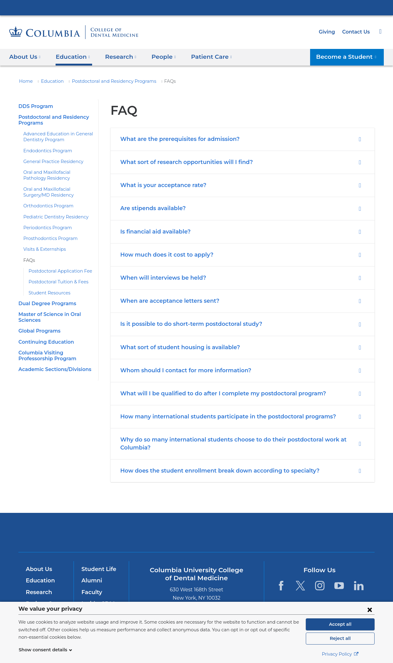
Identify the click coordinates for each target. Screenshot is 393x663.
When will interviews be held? (159, 278)
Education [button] (71, 56)
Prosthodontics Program (47, 238)
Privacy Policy (340, 654)
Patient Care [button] (203, 56)
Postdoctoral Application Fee (56, 271)
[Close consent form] (370, 609)
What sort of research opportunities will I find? (181, 162)
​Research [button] (117, 56)
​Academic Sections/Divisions (52, 369)
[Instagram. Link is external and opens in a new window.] (320, 586)
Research (38, 592)
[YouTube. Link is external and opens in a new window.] (339, 586)
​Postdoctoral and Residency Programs (104, 81)
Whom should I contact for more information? (180, 370)
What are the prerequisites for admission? (175, 139)
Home (25, 81)
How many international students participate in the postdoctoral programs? (219, 416)
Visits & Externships (42, 249)
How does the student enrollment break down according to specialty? (211, 471)
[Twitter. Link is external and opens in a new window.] (300, 586)
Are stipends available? (151, 208)
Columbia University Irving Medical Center (196, 7)
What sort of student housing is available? (176, 347)
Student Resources (47, 292)
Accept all (340, 624)
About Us (38, 569)
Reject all (340, 638)
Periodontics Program (44, 227)
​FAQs (28, 260)
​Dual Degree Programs (45, 303)
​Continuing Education (43, 342)
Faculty (91, 592)
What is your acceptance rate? (160, 185)
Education (49, 81)
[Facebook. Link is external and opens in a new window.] (281, 586)
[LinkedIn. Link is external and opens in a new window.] (359, 586)
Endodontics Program (44, 150)
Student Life (97, 569)
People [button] (158, 56)
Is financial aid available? (153, 232)
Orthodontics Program (45, 205)
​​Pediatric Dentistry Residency (52, 216)
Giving (329, 31)
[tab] (243, 139)
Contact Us (357, 31)
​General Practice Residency (50, 161)
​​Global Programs (38, 330)
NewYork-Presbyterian (196, 536)
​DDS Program (34, 106)
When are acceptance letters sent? (165, 301)
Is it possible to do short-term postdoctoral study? (186, 324)
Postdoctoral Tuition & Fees (56, 281)
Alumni (90, 580)
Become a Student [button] (350, 56)
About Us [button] (25, 56)
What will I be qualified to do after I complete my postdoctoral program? (214, 393)
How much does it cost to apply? (163, 255)
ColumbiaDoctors (285, 532)
